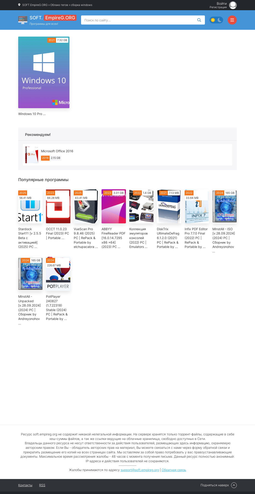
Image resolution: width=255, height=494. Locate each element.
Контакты (25, 485)
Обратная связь (174, 470)
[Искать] (199, 20)
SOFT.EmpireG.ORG (35, 5)
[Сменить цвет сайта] (216, 20)
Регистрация (218, 7)
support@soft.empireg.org (140, 470)
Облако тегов (59, 5)
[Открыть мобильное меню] (232, 20)
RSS (42, 485)
